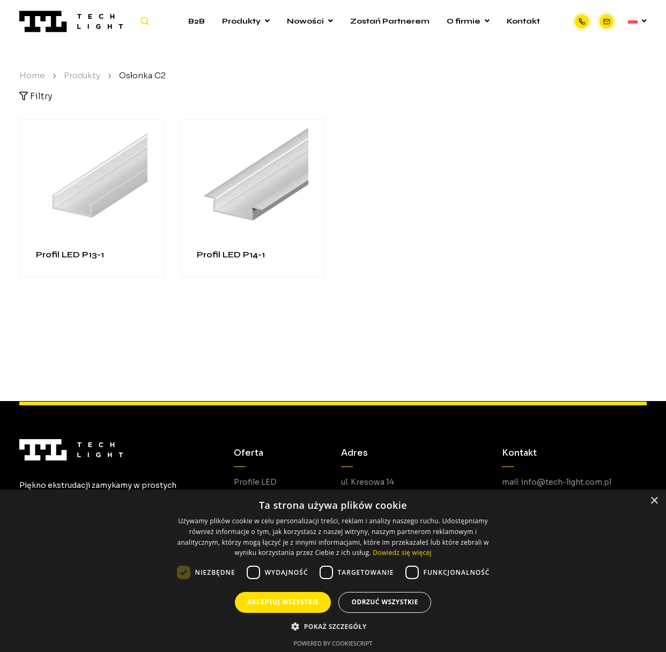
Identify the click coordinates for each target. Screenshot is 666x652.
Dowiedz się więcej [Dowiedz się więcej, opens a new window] (402, 552)
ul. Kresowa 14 (367, 482)
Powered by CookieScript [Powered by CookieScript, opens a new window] (333, 643)
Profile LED (255, 482)
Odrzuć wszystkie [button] (384, 601)
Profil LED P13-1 (70, 254)
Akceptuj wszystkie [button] (283, 601)
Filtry (35, 96)
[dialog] (333, 571)
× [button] (654, 501)
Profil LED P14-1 (231, 254)
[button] (332, 626)
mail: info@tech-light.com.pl (556, 482)
